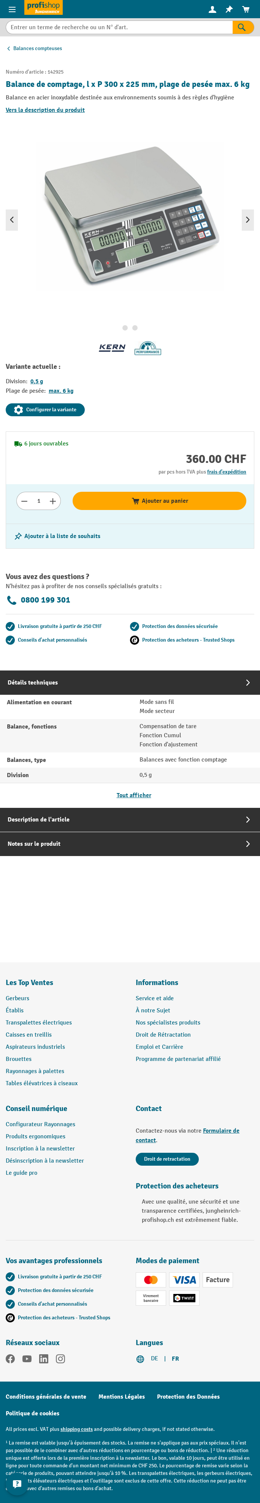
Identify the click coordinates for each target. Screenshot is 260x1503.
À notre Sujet (153, 1010)
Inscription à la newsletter (40, 1148)
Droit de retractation (167, 1159)
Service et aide (155, 998)
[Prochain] (248, 220)
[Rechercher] (243, 27)
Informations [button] (157, 982)
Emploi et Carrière (159, 1047)
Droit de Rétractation (163, 1035)
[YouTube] (27, 1360)
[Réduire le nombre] (24, 501)
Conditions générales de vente (46, 1397)
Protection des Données (188, 1397)
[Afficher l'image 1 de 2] (125, 328)
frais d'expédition (226, 472)
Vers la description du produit (45, 110)
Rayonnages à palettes (35, 1071)
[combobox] (119, 27)
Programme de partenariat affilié (178, 1059)
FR (175, 1359)
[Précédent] (12, 220)
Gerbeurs (17, 998)
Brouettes (19, 1059)
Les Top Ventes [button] (29, 982)
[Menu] (12, 9)
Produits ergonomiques (35, 1136)
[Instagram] (60, 1360)
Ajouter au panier (159, 500)
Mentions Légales (121, 1397)
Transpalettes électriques (39, 1022)
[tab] (130, 738)
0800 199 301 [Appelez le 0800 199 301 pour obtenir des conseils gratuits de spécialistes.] (38, 600)
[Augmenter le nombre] (53, 501)
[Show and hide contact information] (17, 1484)
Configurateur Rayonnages (40, 1124)
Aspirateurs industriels (35, 1047)
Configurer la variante (45, 409)
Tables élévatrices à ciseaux (42, 1083)
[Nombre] (38, 501)
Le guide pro (21, 1173)
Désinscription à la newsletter (45, 1161)
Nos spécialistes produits (168, 1022)
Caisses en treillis (29, 1035)
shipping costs (76, 1429)
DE (154, 1358)
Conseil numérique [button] (36, 1108)
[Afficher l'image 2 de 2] (135, 328)
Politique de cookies (32, 1413)
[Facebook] (10, 1360)
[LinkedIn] (43, 1360)
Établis (15, 1010)
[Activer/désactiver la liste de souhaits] (57, 536)
